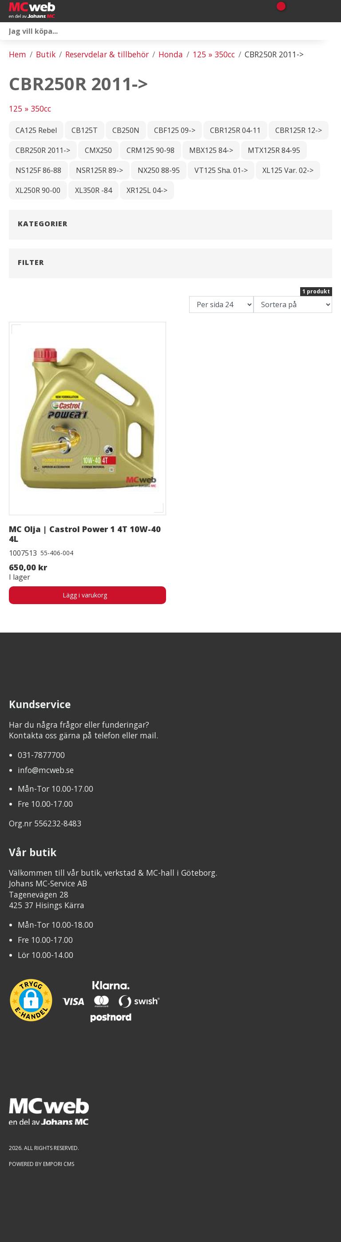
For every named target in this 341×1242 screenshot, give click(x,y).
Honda (171, 54)
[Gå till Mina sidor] (293, 11)
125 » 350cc (214, 54)
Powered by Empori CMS (41, 1164)
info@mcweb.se (46, 770)
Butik (46, 54)
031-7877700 (41, 754)
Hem (17, 54)
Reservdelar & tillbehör (107, 54)
